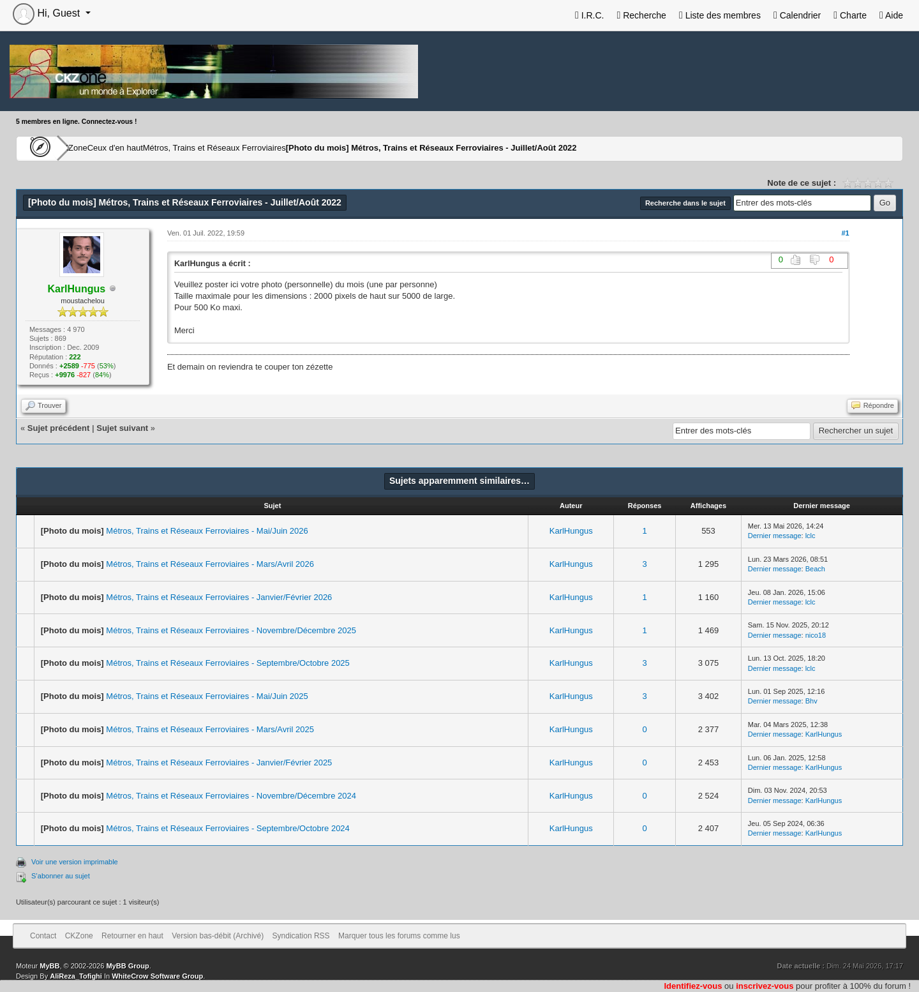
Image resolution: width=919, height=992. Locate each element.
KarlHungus (571, 531)
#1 (845, 233)
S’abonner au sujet (60, 876)
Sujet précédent (58, 428)
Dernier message (775, 535)
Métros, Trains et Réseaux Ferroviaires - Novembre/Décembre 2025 (231, 630)
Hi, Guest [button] (48, 13)
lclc (810, 535)
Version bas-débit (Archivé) (218, 935)
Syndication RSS (301, 935)
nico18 (815, 635)
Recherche (641, 15)
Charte (850, 15)
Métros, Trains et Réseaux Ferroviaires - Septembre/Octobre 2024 (228, 828)
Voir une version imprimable (74, 862)
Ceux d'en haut (155, 148)
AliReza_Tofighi (76, 976)
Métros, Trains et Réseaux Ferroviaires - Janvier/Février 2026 (219, 597)
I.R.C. (589, 15)
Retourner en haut (132, 935)
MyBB (49, 966)
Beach (815, 569)
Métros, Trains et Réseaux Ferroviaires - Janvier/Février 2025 (219, 762)
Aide (891, 15)
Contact (43, 935)
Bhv (811, 701)
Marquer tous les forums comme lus (399, 935)
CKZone (90, 148)
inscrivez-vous (764, 986)
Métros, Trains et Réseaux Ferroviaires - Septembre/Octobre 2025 (228, 663)
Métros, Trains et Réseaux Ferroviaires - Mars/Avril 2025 (210, 729)
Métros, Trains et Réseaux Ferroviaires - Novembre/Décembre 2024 (231, 795)
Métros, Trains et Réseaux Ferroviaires (272, 148)
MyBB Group (127, 966)
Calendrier (797, 15)
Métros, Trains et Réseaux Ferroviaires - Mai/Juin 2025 (207, 696)
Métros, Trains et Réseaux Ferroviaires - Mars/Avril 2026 (210, 564)
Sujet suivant (122, 428)
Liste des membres (720, 15)
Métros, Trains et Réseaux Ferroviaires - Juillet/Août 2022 (492, 148)
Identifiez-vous (693, 986)
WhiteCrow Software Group (157, 976)
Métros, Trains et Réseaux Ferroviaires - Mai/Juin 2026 (207, 531)
